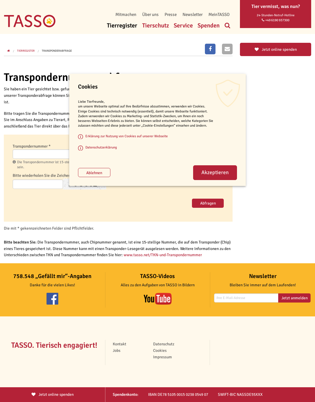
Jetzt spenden (52, 394)
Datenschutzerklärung (101, 147)
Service (183, 25)
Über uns (150, 14)
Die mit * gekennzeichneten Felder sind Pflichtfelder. (49, 228)
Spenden (209, 25)
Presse (171, 14)
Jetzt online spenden (276, 49)
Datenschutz (163, 344)
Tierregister (122, 25)
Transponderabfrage (57, 51)
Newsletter (193, 14)
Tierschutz (155, 25)
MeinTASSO (219, 14)
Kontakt (119, 344)
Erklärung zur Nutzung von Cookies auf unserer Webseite (126, 136)
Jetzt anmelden (294, 297)
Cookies (160, 350)
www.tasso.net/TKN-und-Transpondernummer (163, 254)
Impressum (162, 356)
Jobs (116, 350)
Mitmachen (125, 14)
